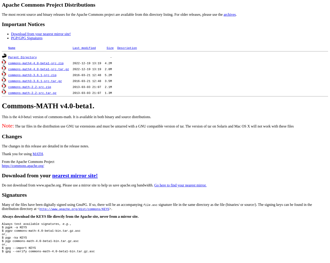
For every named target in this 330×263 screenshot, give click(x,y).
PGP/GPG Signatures (26, 38)
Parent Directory (22, 57)
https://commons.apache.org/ (23, 166)
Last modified (84, 48)
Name (11, 48)
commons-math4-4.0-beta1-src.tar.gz (38, 69)
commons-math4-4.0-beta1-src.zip (36, 63)
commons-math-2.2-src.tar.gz (32, 93)
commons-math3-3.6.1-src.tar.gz (35, 81)
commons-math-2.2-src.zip (29, 87)
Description (127, 48)
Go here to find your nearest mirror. (180, 185)
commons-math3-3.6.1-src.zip (32, 75)
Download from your (27, 175)
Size (110, 48)
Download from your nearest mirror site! (41, 34)
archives (230, 14)
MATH (38, 154)
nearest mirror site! (75, 175)
